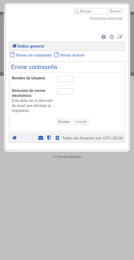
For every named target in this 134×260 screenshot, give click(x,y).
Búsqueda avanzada (106, 18)
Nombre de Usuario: (29, 78)
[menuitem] (103, 37)
